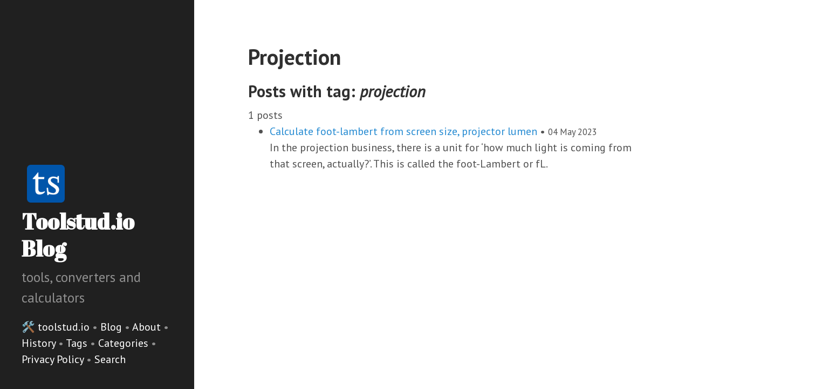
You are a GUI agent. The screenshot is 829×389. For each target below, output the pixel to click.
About (147, 327)
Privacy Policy (54, 359)
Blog (111, 327)
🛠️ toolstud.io (56, 327)
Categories (124, 343)
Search (110, 359)
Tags (78, 343)
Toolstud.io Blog (78, 235)
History (40, 343)
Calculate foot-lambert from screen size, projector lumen (403, 131)
